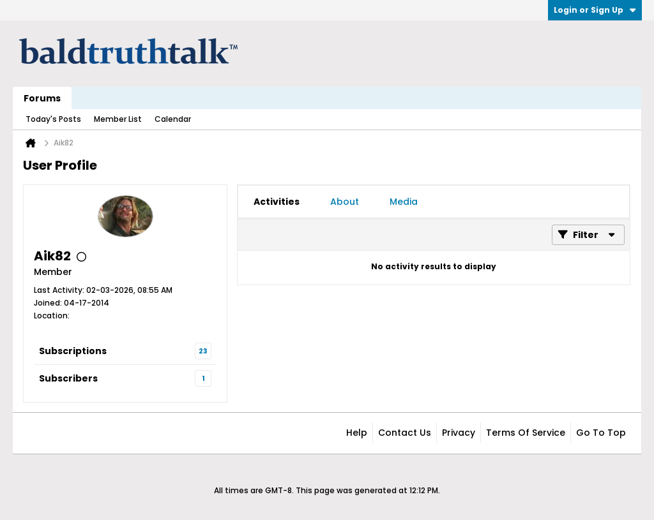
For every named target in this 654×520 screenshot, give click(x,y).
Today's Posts (53, 119)
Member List (118, 119)
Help (356, 432)
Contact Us (404, 432)
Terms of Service (525, 432)
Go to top (601, 432)
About (344, 201)
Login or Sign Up (595, 9)
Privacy (458, 432)
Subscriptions (73, 351)
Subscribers (68, 378)
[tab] (276, 202)
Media (404, 201)
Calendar (173, 119)
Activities (277, 201)
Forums (42, 98)
